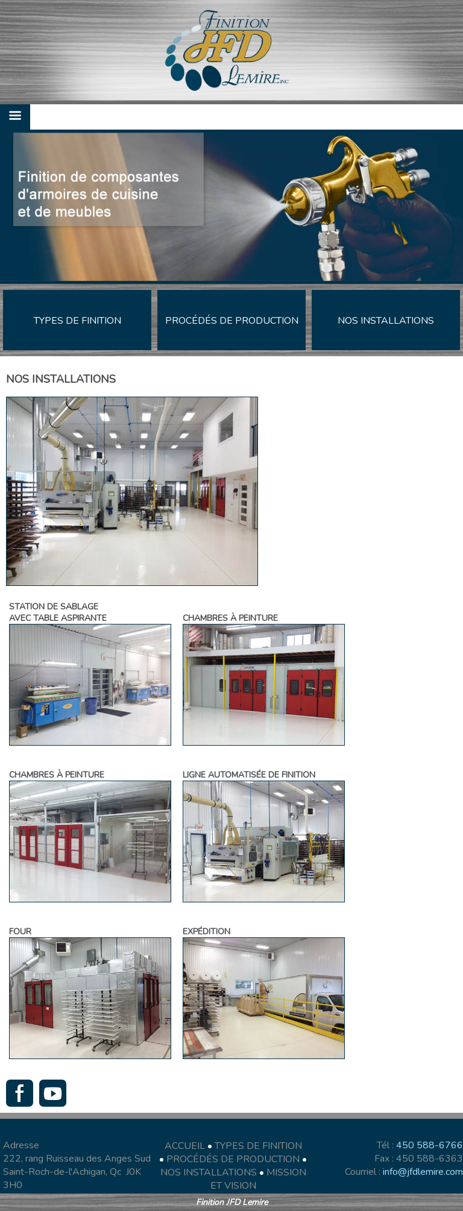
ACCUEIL (185, 1146)
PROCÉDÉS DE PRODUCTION (233, 1159)
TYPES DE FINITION (258, 1146)
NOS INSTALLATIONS (208, 1172)
